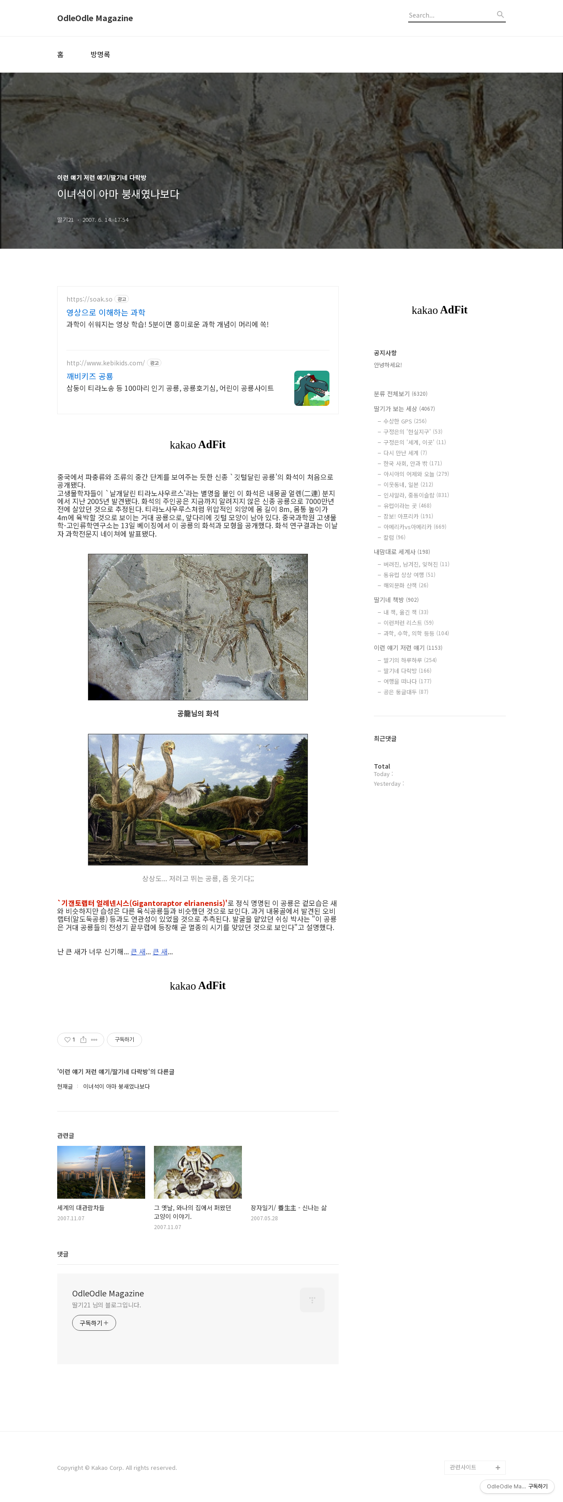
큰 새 (138, 951)
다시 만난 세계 (405, 453)
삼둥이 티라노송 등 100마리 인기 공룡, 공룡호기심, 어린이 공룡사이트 (170, 388)
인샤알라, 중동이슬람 (416, 495)
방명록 (100, 54)
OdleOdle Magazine (95, 18)
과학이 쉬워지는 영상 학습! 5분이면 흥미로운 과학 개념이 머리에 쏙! (167, 324)
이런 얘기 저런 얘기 (408, 647)
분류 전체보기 (401, 393)
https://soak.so (89, 299)
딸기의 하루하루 (410, 660)
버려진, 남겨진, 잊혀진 (417, 564)
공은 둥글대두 (406, 692)
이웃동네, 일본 (408, 484)
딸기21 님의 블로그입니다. (106, 1304)
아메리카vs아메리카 (415, 527)
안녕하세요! (388, 365)
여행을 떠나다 (407, 681)
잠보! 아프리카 (408, 516)
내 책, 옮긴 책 (406, 612)
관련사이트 (463, 1467)
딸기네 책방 (396, 599)
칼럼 (395, 537)
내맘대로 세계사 (402, 551)
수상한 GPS (405, 421)
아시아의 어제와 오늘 (416, 474)
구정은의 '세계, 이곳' (415, 442)
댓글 (63, 1253)
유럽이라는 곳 (407, 505)
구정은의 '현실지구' (413, 431)
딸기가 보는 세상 (404, 408)
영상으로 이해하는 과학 (106, 312)
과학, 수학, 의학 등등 (416, 633)
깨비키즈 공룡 (89, 376)
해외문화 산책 (406, 585)
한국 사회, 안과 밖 (413, 463)
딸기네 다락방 (407, 670)
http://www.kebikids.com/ (105, 363)
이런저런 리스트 (409, 622)
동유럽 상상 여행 (409, 575)
